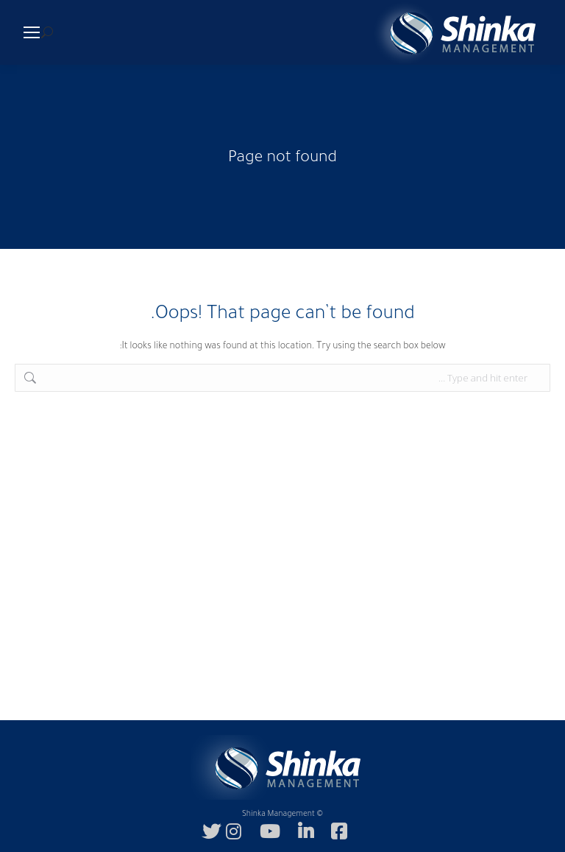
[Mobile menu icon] (31, 32)
